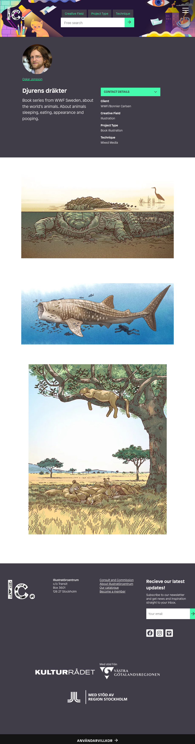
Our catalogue (109, 588)
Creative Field (74, 13)
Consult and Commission (117, 580)
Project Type (99, 13)
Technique (123, 13)
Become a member (113, 592)
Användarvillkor (95, 740)
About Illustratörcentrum (116, 584)
